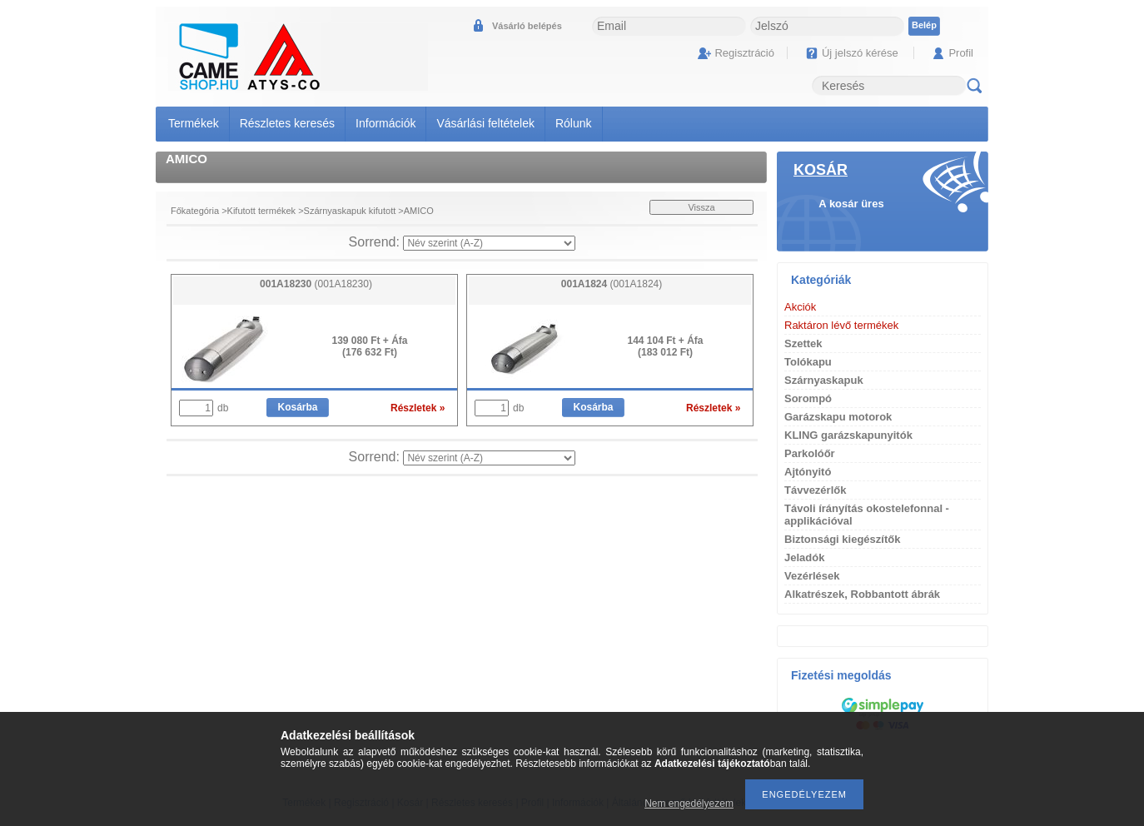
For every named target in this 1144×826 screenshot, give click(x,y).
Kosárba (297, 407)
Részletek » (417, 408)
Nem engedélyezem (689, 803)
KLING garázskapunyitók (848, 435)
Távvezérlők (815, 490)
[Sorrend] (489, 243)
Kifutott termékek (261, 211)
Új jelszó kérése (860, 53)
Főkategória (195, 211)
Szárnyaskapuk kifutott (350, 211)
